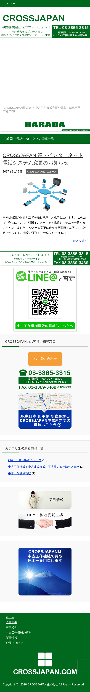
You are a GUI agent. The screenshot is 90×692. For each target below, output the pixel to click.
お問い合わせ (14, 642)
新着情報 (11, 637)
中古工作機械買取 (19, 473)
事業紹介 (11, 627)
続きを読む (80, 240)
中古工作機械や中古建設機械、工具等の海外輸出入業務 (43, 466)
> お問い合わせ (45, 359)
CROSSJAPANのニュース (41, 171)
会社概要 (11, 622)
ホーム (10, 617)
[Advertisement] (45, 75)
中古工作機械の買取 (18, 632)
